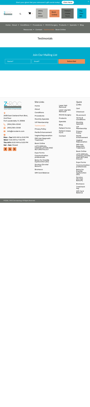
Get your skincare (37, 2)
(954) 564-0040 (14, 124)
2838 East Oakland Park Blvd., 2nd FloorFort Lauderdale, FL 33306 (16, 118)
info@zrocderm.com (15, 131)
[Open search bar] (20, 13)
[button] (71, 61)
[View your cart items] (30, 13)
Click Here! (67, 2)
